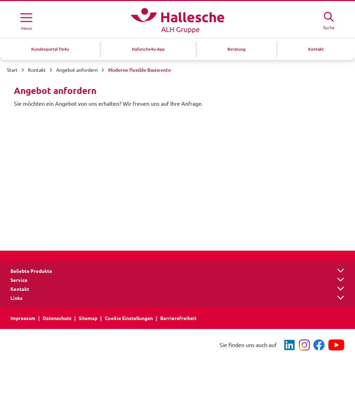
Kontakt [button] (19, 289)
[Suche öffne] (328, 20)
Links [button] (16, 298)
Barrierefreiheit (178, 318)
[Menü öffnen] (26, 20)
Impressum (22, 318)
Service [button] (18, 280)
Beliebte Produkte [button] (31, 271)
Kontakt (37, 70)
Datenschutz (57, 318)
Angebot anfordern (77, 70)
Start (12, 70)
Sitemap (88, 318)
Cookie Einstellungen (129, 318)
